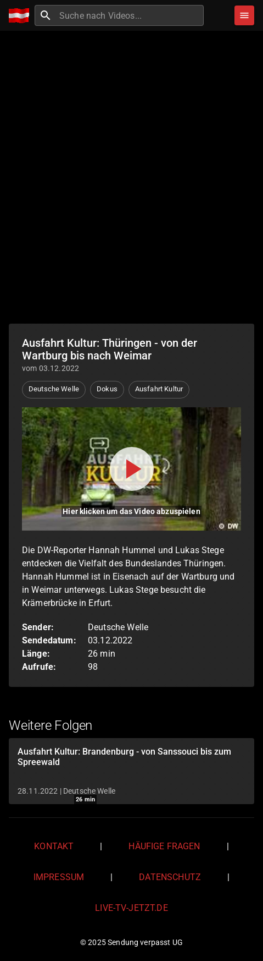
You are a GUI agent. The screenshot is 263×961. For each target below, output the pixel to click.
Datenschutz (170, 877)
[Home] (22, 15)
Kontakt (54, 846)
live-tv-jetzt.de (131, 908)
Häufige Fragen (164, 846)
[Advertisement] (131, 176)
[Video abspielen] (131, 469)
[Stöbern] (244, 15)
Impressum (58, 877)
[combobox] (130, 15)
